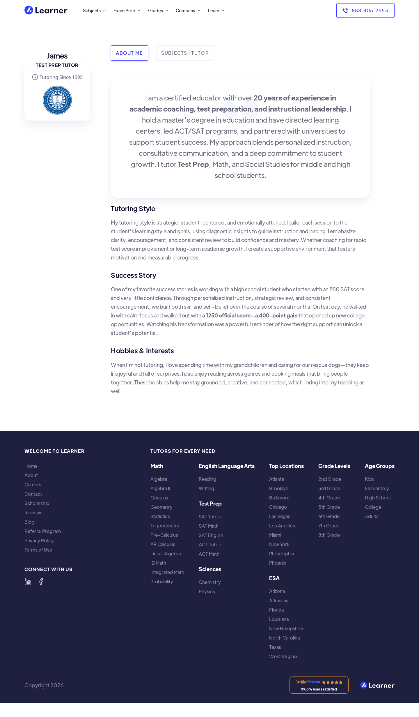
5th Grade (329, 507)
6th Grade (329, 516)
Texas (275, 647)
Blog (29, 522)
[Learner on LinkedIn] (27, 581)
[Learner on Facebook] (40, 581)
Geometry (161, 507)
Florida (276, 610)
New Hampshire (286, 628)
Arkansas (278, 600)
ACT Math (209, 554)
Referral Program (42, 531)
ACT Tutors (211, 545)
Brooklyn (278, 488)
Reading (207, 479)
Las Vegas (279, 516)
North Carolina (284, 638)
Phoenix (277, 563)
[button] (93, 10)
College (373, 507)
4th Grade (329, 498)
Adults (372, 516)
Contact (33, 494)
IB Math (158, 563)
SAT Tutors (210, 517)
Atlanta (276, 479)
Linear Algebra (165, 554)
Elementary (377, 488)
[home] (46, 10)
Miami (275, 535)
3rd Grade (329, 488)
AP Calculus (162, 544)
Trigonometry (165, 526)
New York (279, 544)
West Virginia (283, 656)
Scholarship (36, 503)
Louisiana (279, 619)
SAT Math (209, 526)
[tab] (129, 53)
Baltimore (279, 498)
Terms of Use (38, 550)
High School (377, 498)
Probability (161, 581)
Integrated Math (167, 572)
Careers (32, 485)
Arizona (277, 591)
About (31, 475)
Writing (206, 488)
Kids (369, 479)
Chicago (278, 507)
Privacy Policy (39, 540)
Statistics (160, 516)
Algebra (158, 479)
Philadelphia (281, 554)
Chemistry (210, 582)
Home (31, 466)
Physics (207, 591)
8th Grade (329, 535)
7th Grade (328, 526)
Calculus (159, 498)
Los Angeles (282, 526)
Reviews (33, 512)
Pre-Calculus (164, 535)
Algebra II (160, 488)
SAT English (211, 535)
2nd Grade (329, 479)
